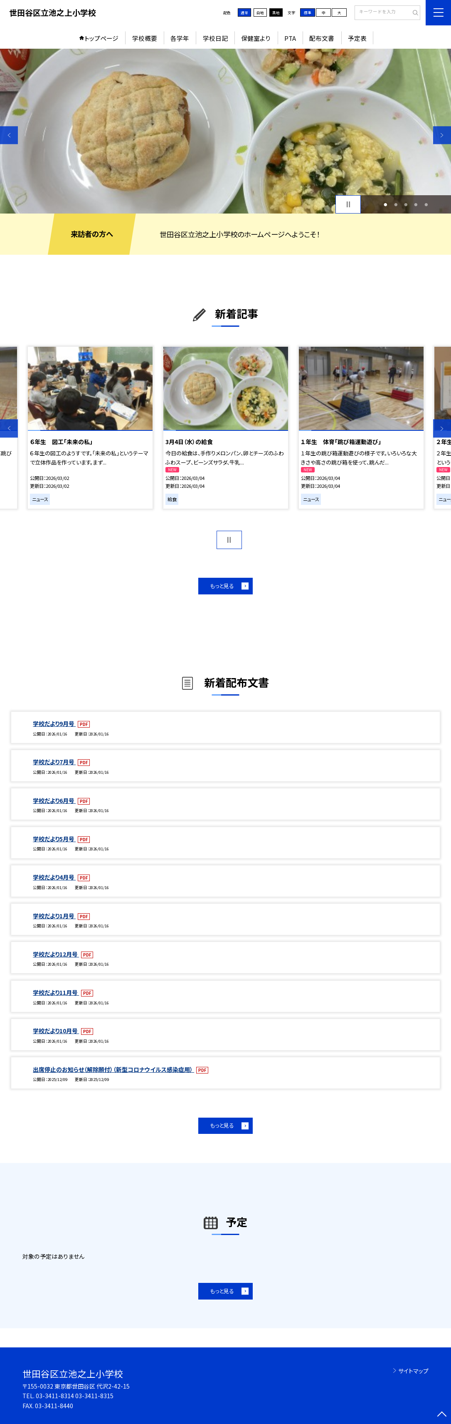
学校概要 (144, 38)
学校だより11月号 (56, 992)
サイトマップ (413, 1371)
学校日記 (215, 38)
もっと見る (222, 586)
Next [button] (442, 135)
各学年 (179, 38)
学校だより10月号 (56, 1030)
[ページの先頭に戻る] (442, 1415)
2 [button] (395, 204)
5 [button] (426, 204)
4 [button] (416, 204)
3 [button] (405, 204)
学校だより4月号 (54, 877)
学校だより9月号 (54, 723)
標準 (307, 12)
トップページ (101, 38)
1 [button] (385, 204)
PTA (290, 38)
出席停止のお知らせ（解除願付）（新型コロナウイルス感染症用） (113, 1069)
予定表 (357, 38)
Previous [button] (9, 135)
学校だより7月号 (54, 762)
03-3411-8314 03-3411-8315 (74, 1396)
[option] (225, 131)
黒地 (276, 12)
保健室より (256, 38)
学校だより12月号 (56, 954)
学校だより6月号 (54, 800)
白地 (260, 12)
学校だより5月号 (54, 839)
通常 (244, 12)
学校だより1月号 (54, 916)
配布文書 (321, 38)
